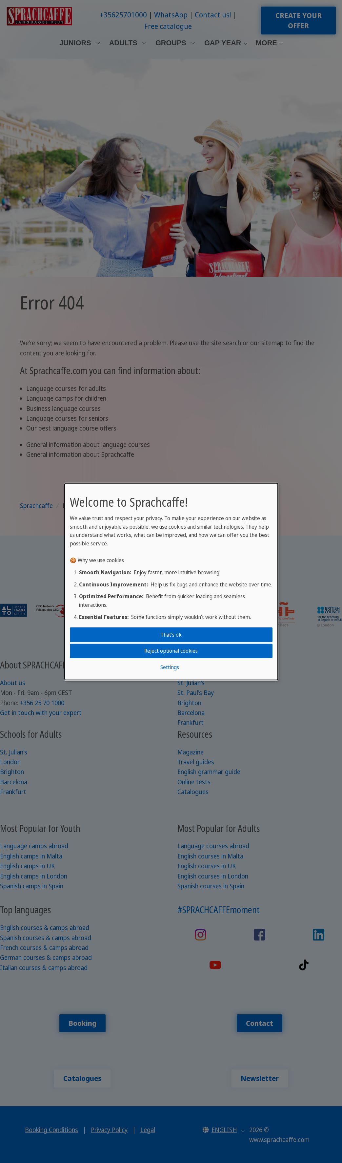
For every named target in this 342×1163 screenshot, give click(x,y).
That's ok (171, 634)
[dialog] (171, 581)
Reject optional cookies (171, 650)
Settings (169, 666)
